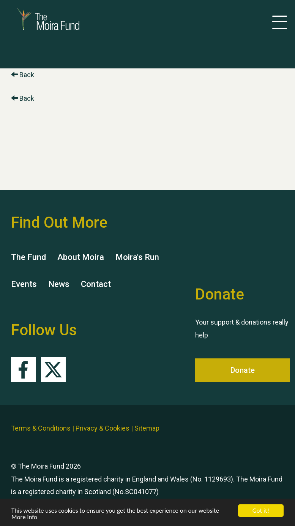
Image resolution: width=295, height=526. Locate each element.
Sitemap (146, 428)
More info (24, 517)
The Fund (28, 257)
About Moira (80, 257)
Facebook (23, 369)
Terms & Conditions (41, 428)
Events (24, 284)
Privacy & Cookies (102, 428)
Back (22, 75)
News (58, 284)
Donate (242, 370)
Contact (96, 284)
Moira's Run (137, 257)
